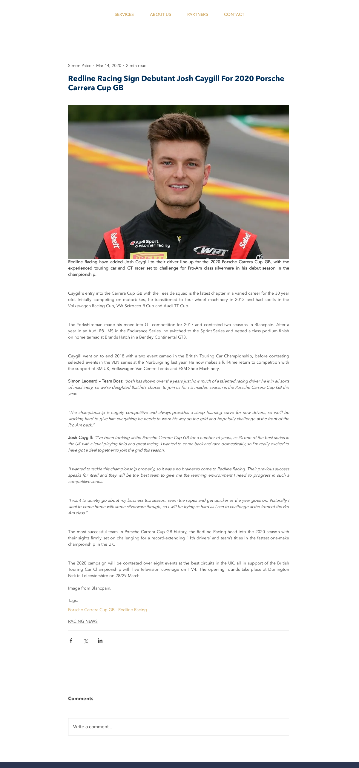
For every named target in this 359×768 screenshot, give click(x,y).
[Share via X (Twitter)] (85, 640)
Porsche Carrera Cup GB (91, 609)
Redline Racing (132, 609)
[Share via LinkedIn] (100, 640)
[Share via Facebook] (71, 640)
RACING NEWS (83, 621)
